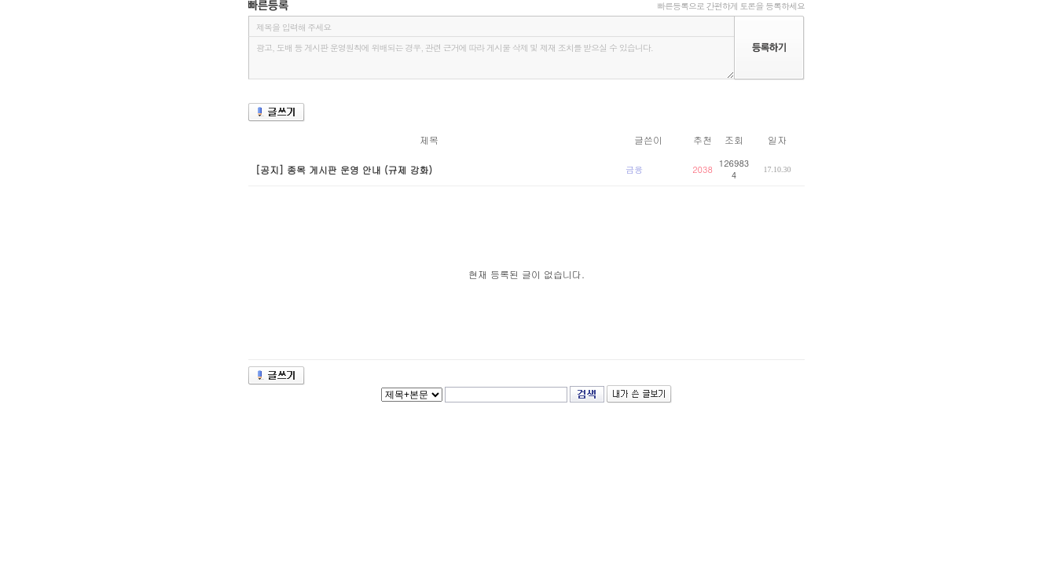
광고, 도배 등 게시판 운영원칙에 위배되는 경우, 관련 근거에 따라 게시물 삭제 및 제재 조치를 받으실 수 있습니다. (491, 57)
